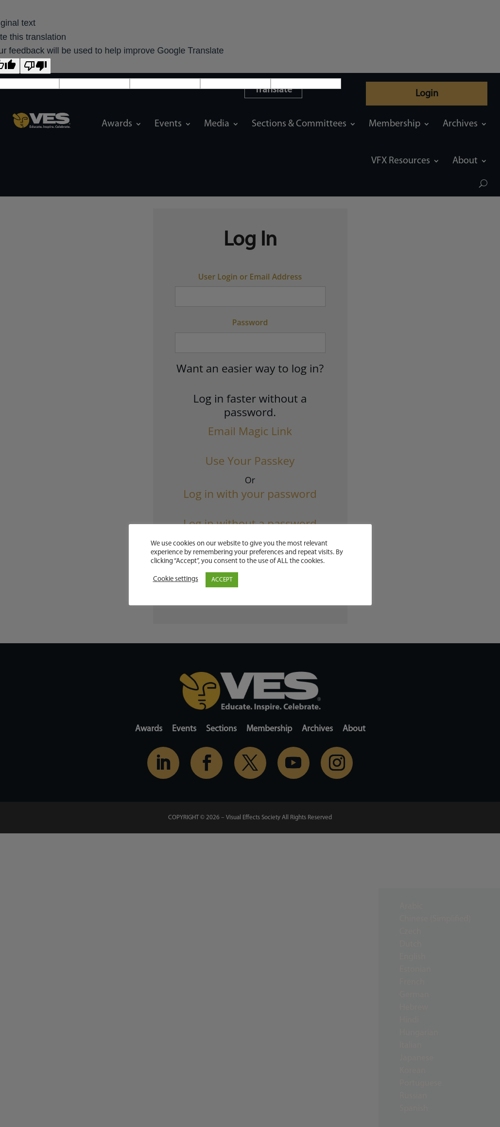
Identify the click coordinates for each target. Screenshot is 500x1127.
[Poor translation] (35, 66)
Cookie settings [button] (175, 579)
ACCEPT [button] (221, 580)
